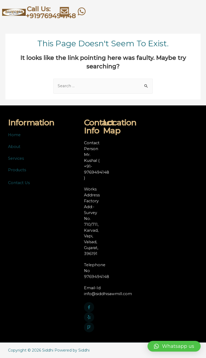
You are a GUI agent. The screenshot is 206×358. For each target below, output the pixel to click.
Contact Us (19, 182)
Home (14, 134)
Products (17, 169)
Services (16, 158)
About (14, 146)
